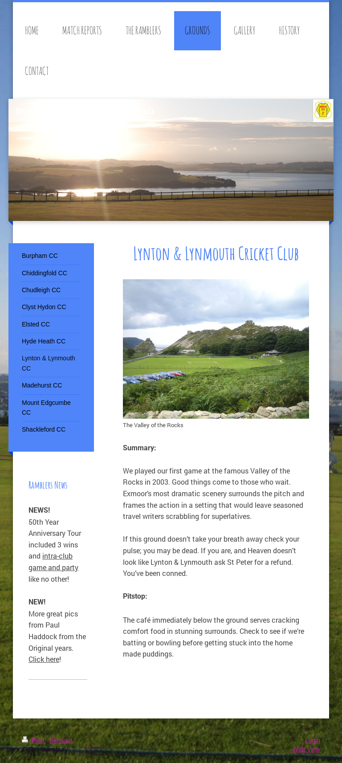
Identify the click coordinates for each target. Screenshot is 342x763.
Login (312, 740)
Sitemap (60, 740)
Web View (306, 749)
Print (34, 740)
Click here (43, 659)
